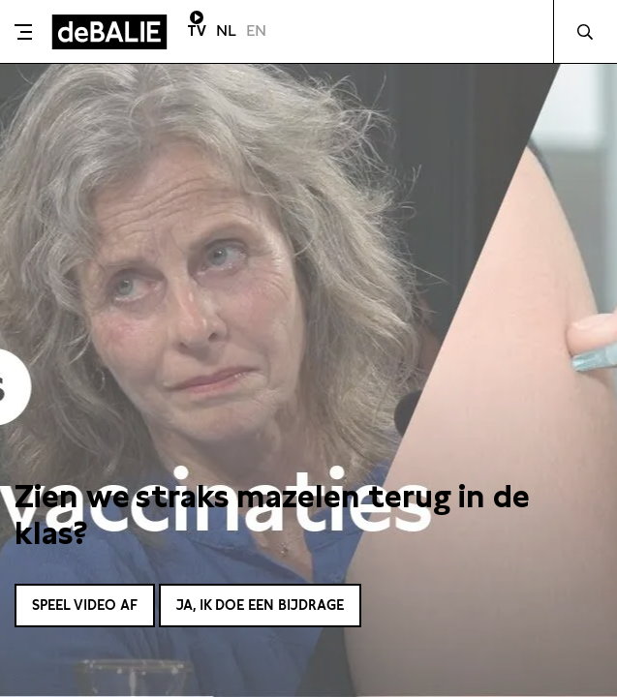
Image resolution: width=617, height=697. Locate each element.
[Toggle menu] (23, 32)
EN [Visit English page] (256, 30)
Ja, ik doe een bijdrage (260, 605)
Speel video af (85, 605)
